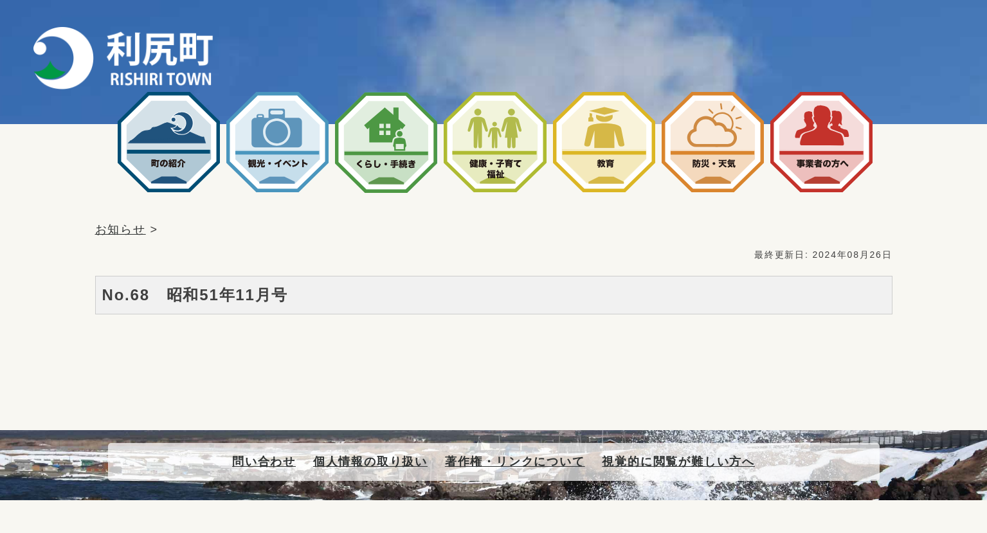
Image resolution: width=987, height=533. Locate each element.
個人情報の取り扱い (370, 461)
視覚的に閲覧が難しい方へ (678, 461)
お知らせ (120, 229)
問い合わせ (264, 461)
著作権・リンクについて (515, 461)
